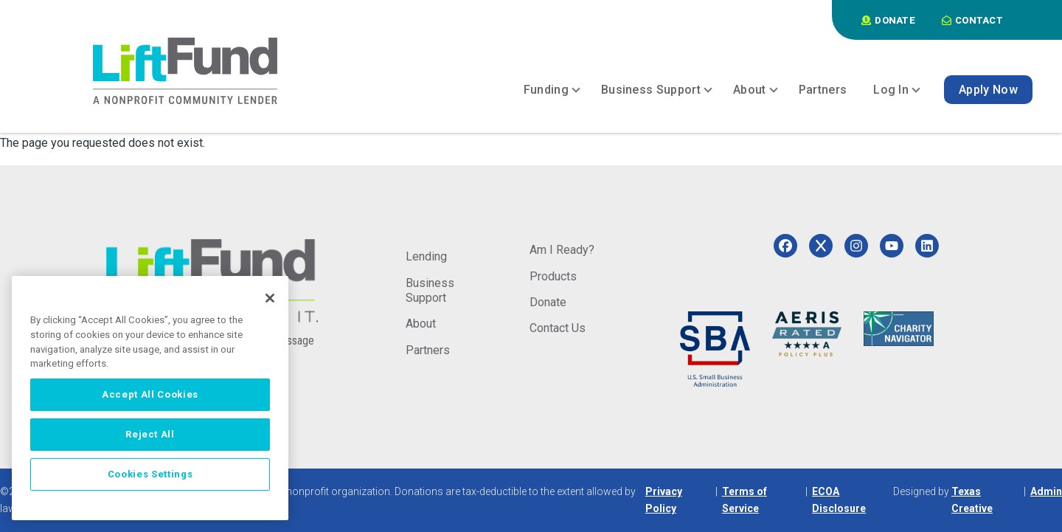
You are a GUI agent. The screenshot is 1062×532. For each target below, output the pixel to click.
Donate (548, 302)
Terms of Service (744, 500)
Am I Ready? (562, 250)
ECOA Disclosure (839, 500)
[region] (150, 398)
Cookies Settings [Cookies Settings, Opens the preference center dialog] (150, 474)
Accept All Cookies (150, 394)
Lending (426, 256)
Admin (1046, 491)
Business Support (430, 290)
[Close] (270, 298)
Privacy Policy (663, 500)
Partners (428, 350)
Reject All (150, 434)
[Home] (185, 71)
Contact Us (558, 328)
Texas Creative (972, 500)
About (421, 324)
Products (553, 276)
